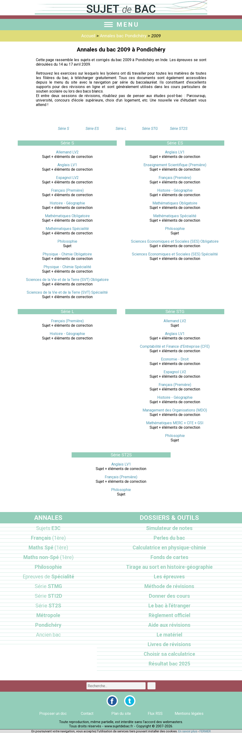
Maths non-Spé (48, 557)
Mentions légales (189, 713)
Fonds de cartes (169, 557)
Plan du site (121, 713)
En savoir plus (187, 731)
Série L (121, 128)
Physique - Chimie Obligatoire (67, 254)
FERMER (205, 731)
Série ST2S (178, 128)
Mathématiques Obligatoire (67, 216)
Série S (63, 128)
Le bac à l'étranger (169, 606)
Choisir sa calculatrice (169, 654)
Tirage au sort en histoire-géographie (169, 567)
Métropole (48, 615)
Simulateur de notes (169, 528)
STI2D (48, 596)
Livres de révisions (169, 644)
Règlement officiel (169, 615)
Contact (87, 713)
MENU (121, 24)
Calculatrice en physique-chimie (169, 548)
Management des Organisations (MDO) (175, 410)
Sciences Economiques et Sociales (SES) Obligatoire (175, 241)
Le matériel (169, 635)
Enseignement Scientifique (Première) (174, 165)
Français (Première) (67, 190)
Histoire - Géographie (67, 203)
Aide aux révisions (169, 625)
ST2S (48, 606)
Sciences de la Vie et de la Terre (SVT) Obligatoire (67, 279)
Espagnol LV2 (67, 177)
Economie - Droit (175, 359)
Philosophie (67, 241)
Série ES (92, 128)
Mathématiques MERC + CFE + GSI (174, 423)
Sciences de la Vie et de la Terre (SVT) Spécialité (67, 292)
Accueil (88, 35)
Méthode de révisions (169, 586)
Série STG (150, 128)
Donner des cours (169, 596)
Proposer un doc (53, 713)
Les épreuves (169, 577)
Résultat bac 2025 (169, 664)
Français (48, 538)
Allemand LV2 (67, 152)
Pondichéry (48, 625)
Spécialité (48, 577)
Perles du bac (169, 538)
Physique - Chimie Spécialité (67, 267)
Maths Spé (48, 548)
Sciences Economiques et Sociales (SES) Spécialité (175, 254)
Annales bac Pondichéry (123, 35)
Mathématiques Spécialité (67, 228)
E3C (48, 528)
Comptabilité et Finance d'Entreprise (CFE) (175, 346)
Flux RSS (155, 713)
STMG (48, 586)
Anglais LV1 (67, 165)
